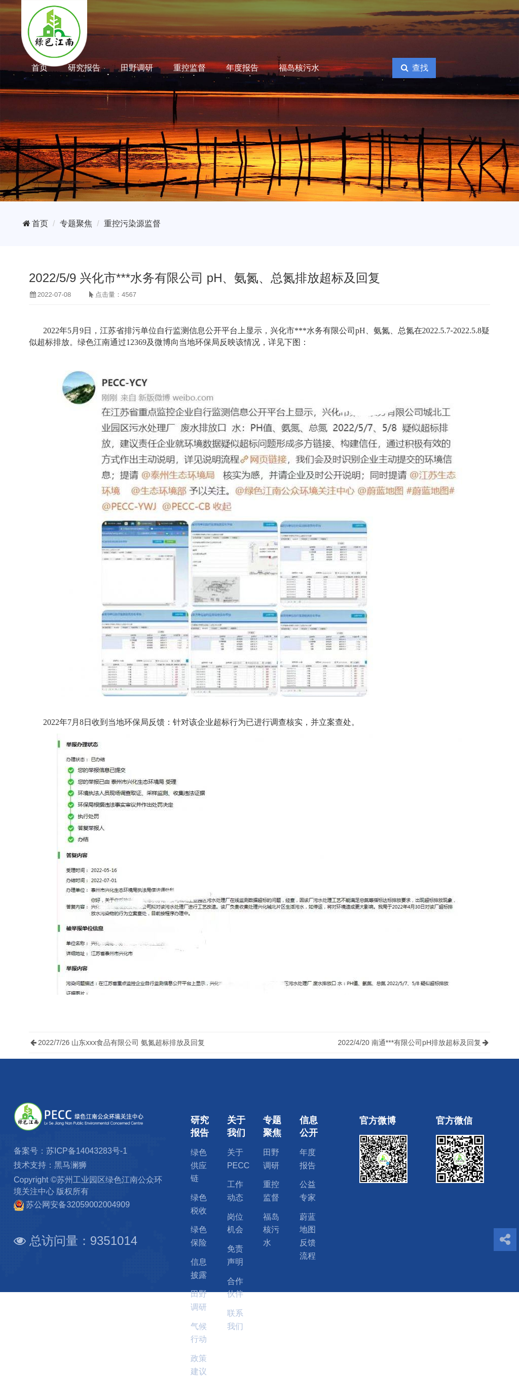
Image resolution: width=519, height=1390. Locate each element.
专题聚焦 (76, 223)
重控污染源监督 (132, 223)
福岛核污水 (299, 67)
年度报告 (242, 67)
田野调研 (137, 67)
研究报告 (84, 67)
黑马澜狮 (70, 1165)
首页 (39, 67)
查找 (413, 67)
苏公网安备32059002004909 (78, 1204)
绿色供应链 (199, 1165)
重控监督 (189, 67)
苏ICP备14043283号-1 (86, 1150)
